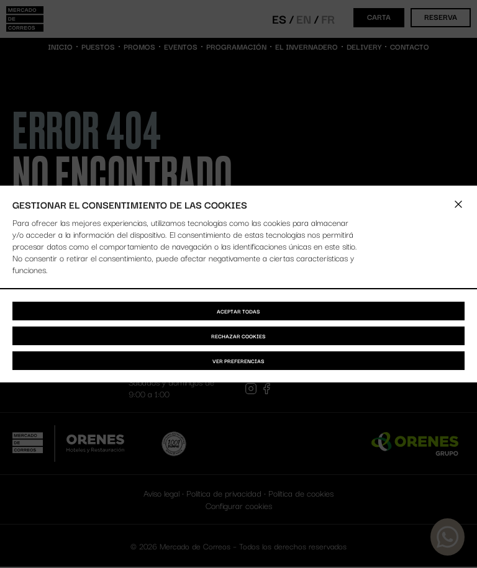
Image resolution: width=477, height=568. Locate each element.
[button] (458, 204)
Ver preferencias (238, 360)
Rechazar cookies (238, 335)
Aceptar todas (238, 311)
